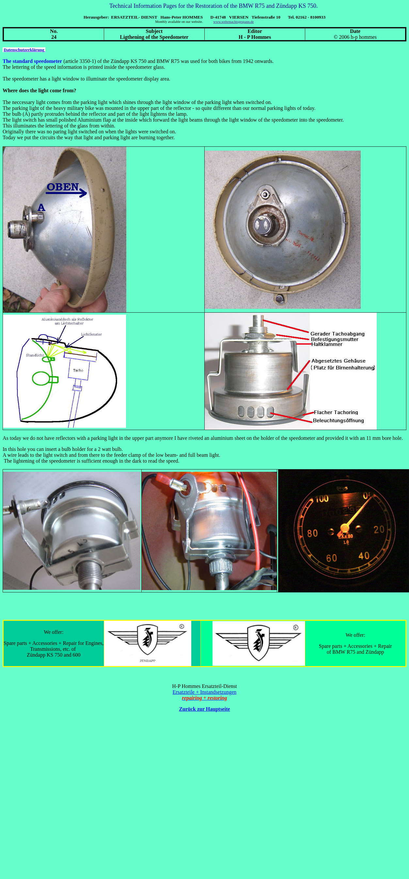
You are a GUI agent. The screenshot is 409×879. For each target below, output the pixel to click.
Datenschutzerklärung (24, 49)
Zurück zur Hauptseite (204, 709)
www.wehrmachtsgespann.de (233, 21)
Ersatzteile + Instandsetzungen (205, 692)
